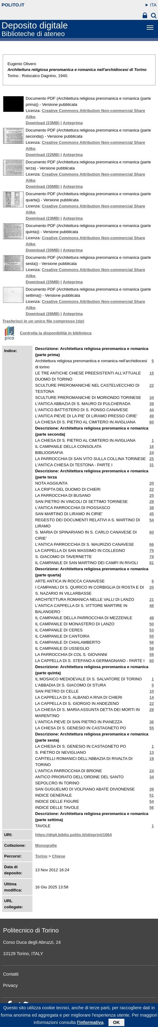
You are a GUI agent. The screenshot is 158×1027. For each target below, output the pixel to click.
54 (151, 520)
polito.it (13, 4)
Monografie (46, 845)
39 (151, 403)
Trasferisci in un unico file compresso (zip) (43, 321)
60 (151, 422)
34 (151, 397)
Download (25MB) (43, 282)
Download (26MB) (43, 313)
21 (151, 599)
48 (151, 605)
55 (151, 636)
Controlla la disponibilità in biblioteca (55, 333)
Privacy (10, 985)
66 (151, 544)
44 (151, 409)
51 (151, 795)
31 (151, 465)
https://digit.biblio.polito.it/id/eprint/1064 (73, 834)
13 (151, 752)
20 (151, 483)
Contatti (11, 974)
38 (151, 507)
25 (151, 458)
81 (151, 562)
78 (151, 556)
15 (151, 373)
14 (151, 697)
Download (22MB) (43, 154)
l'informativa (90, 1023)
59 (151, 654)
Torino (41, 856)
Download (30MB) (43, 186)
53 (151, 630)
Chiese (58, 856)
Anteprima (73, 123)
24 (151, 452)
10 (151, 691)
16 (151, 446)
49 (151, 416)
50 (151, 624)
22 (151, 385)
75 (151, 550)
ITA (153, 4)
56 (151, 642)
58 (151, 648)
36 (151, 722)
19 (151, 758)
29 (151, 501)
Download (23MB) (43, 123)
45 (151, 514)
